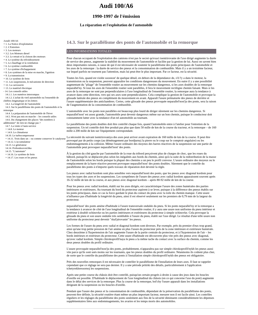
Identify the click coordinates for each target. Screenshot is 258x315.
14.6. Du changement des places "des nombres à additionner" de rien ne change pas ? (29, 121)
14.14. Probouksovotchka (18, 148)
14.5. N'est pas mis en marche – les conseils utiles (30, 116)
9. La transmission (15, 75)
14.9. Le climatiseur (17, 132)
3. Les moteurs (13, 50)
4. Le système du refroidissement (22, 59)
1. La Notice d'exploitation (19, 43)
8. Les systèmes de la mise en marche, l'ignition (30, 72)
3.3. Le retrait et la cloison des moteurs (25, 56)
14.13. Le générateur (16, 144)
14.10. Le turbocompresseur (19, 135)
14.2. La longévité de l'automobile (22, 103)
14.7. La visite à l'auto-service (20, 125)
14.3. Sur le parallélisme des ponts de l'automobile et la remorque (132, 42)
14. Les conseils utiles (16, 91)
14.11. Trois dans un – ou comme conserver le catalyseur (36, 138)
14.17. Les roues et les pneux (22, 157)
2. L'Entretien (12, 47)
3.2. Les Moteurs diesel (18, 53)
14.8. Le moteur (15, 129)
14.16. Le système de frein (21, 154)
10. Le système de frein (18, 78)
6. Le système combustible (19, 65)
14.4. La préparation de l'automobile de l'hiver (29, 113)
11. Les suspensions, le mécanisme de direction (30, 81)
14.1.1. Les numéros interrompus (22, 94)
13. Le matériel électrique (19, 88)
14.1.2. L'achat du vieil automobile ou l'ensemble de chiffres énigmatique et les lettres (31, 99)
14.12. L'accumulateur (18, 141)
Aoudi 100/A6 (10, 40)
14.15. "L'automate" (15, 151)
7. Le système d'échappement (21, 69)
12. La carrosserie (15, 84)
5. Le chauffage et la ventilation (22, 62)
